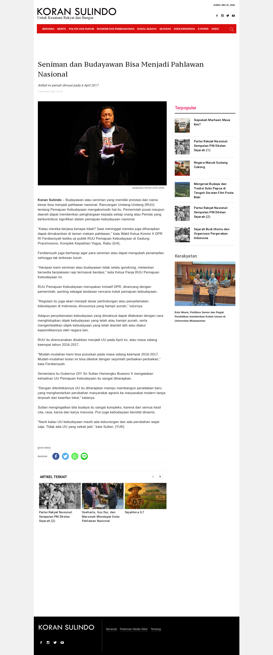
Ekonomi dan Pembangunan (115, 29)
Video (215, 29)
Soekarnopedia (184, 29)
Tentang (156, 629)
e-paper (203, 29)
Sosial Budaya (147, 29)
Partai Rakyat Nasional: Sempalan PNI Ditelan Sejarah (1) (211, 146)
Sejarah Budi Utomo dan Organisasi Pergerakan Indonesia (212, 233)
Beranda (48, 29)
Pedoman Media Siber (134, 629)
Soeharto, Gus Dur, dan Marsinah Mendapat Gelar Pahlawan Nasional (101, 516)
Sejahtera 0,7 (134, 512)
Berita (61, 29)
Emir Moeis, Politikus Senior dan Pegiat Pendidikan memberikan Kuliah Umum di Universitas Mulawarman (200, 316)
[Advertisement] (102, 572)
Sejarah (165, 29)
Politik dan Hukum (81, 29)
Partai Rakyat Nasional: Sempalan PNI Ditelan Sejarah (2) (56, 516)
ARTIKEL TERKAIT (53, 477)
